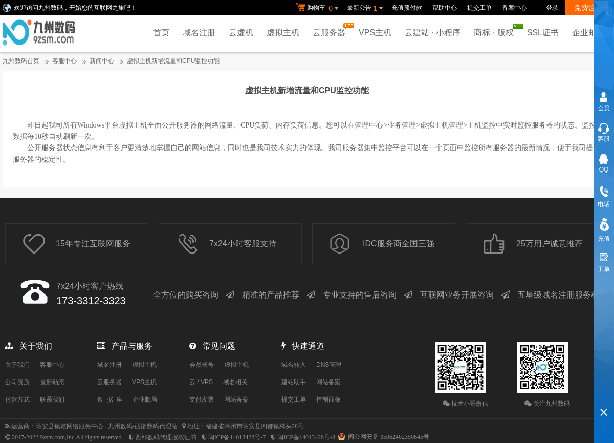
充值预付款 (406, 7)
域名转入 (293, 364)
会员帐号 (201, 364)
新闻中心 (102, 61)
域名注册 (199, 32)
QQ (604, 169)
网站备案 (236, 399)
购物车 (319, 8)
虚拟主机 (283, 32)
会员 (604, 108)
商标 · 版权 (496, 30)
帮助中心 (444, 7)
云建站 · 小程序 (433, 32)
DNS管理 (328, 364)
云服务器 (331, 30)
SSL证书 (543, 32)
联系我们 (52, 399)
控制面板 (328, 399)
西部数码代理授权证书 (165, 437)
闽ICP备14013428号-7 (237, 437)
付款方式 (17, 399)
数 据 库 (109, 399)
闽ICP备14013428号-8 (306, 437)
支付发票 (201, 399)
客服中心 (64, 61)
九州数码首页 (21, 61)
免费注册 (588, 8)
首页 (161, 32)
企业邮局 (588, 32)
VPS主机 (375, 32)
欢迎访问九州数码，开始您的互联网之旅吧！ (75, 7)
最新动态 (52, 382)
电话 (604, 204)
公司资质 (17, 382)
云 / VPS (201, 382)
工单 (604, 269)
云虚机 (241, 32)
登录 (552, 7)
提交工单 (479, 7)
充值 (604, 238)
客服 (604, 138)
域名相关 (235, 382)
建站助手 (293, 382)
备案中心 (514, 7)
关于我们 (17, 364)
